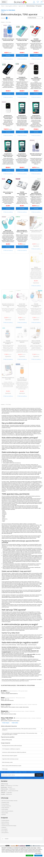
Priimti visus (29, 855)
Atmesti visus (38, 855)
